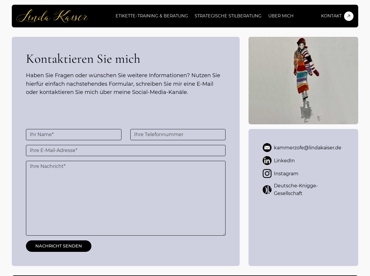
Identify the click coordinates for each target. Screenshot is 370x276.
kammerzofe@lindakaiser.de (302, 147)
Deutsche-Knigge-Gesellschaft (290, 189)
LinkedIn (279, 160)
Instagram (280, 173)
